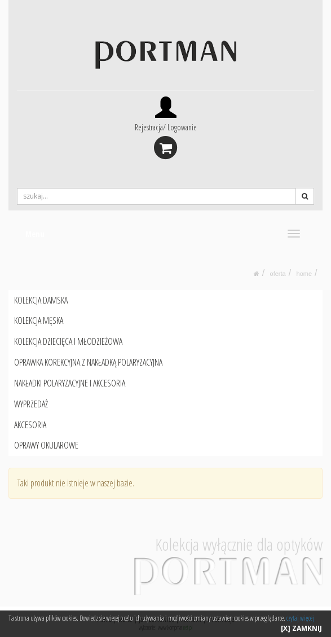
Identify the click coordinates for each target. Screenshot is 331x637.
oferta (278, 273)
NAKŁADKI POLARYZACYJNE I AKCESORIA (69, 383)
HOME (304, 273)
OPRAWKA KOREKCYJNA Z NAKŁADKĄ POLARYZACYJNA (88, 362)
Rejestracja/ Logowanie (166, 127)
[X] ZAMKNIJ (301, 628)
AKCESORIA (30, 425)
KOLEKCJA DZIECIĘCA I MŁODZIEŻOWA (68, 341)
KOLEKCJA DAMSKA (41, 300)
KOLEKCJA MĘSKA (38, 320)
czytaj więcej (300, 618)
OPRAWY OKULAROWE (46, 445)
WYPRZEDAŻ (31, 404)
